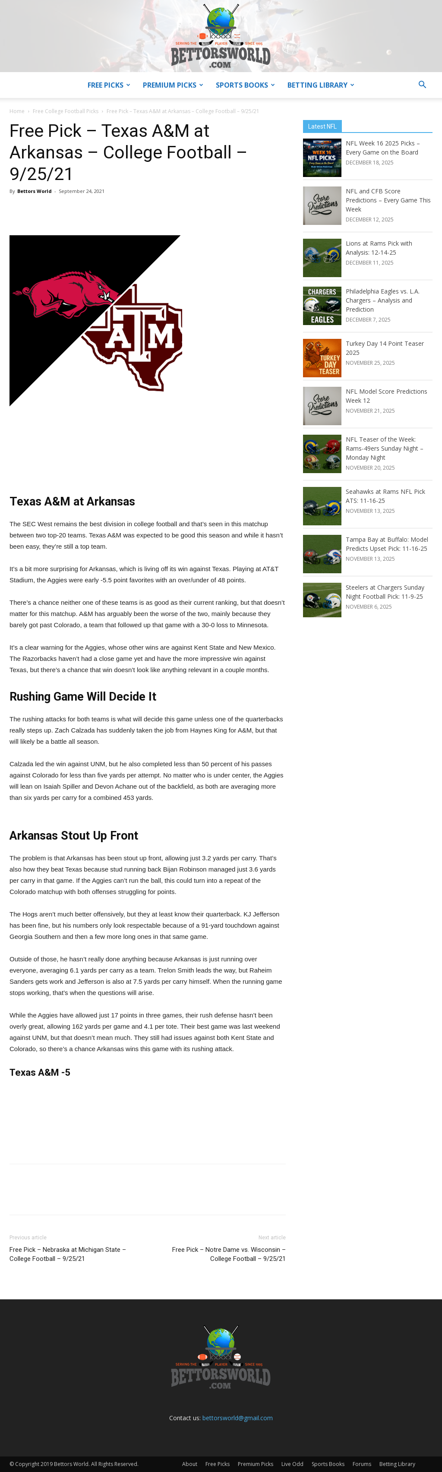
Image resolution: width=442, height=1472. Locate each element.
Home (17, 111)
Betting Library (320, 85)
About (189, 1464)
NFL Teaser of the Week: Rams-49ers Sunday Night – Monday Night (384, 448)
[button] (422, 86)
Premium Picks (173, 85)
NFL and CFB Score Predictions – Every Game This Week (388, 200)
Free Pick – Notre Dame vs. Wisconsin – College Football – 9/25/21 (229, 1254)
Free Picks (109, 85)
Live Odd (292, 1464)
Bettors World (34, 191)
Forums (362, 1464)
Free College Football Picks (65, 111)
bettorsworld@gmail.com (237, 1418)
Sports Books (245, 85)
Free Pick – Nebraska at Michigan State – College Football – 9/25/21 (67, 1254)
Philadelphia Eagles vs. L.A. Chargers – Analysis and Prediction (383, 300)
